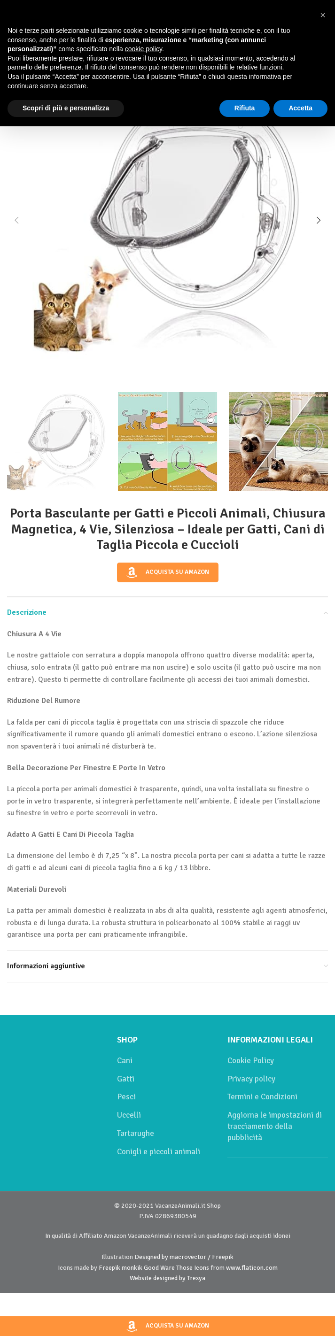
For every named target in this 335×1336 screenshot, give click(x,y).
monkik (132, 1268)
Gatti (125, 1079)
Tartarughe (135, 1133)
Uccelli (129, 1115)
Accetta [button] (300, 108)
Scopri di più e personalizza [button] (66, 108)
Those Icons (192, 1268)
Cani (124, 1061)
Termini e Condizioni (262, 1097)
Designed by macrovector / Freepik (184, 1257)
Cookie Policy (250, 1061)
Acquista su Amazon (167, 572)
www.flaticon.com (252, 1268)
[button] (16, 220)
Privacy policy (251, 1079)
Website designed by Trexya (167, 1278)
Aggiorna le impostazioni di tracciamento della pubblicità (274, 1126)
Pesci (126, 1097)
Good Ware (159, 1268)
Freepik (109, 1268)
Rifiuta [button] (244, 108)
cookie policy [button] (143, 49)
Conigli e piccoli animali (158, 1152)
